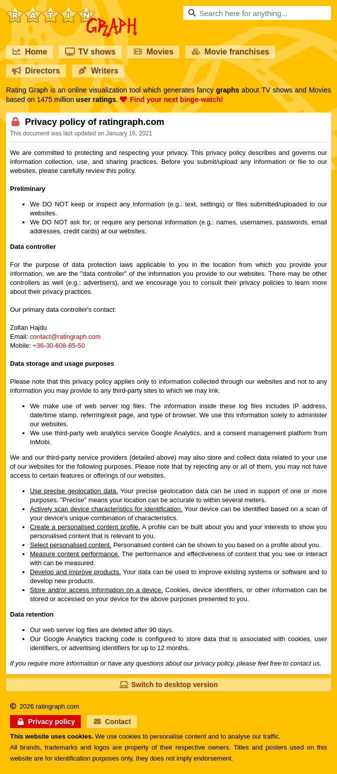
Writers (98, 70)
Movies (153, 51)
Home (29, 51)
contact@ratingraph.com (65, 336)
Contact (112, 722)
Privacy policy (45, 722)
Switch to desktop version (168, 685)
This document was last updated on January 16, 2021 (81, 133)
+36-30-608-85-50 (59, 345)
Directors (36, 70)
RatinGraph (71, 10)
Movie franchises (230, 51)
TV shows (90, 51)
